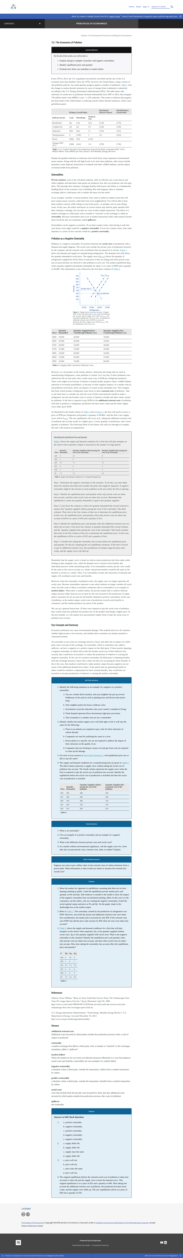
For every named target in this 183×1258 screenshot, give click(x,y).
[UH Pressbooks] (13, 6)
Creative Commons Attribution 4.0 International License (122, 1222)
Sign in (146, 6)
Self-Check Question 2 (93, 755)
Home (131, 6)
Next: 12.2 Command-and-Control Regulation (163, 1256)
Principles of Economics (32, 1222)
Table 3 (57, 441)
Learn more (115, 16)
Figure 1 (123, 250)
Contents (22, 23)
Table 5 (63, 928)
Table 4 (125, 763)
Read (138, 6)
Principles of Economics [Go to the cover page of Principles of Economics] (91, 23)
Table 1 (124, 85)
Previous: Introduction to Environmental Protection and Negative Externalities (33, 1256)
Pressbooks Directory (100, 1245)
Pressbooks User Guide (81, 1245)
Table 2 (117, 269)
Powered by (90, 1240)
